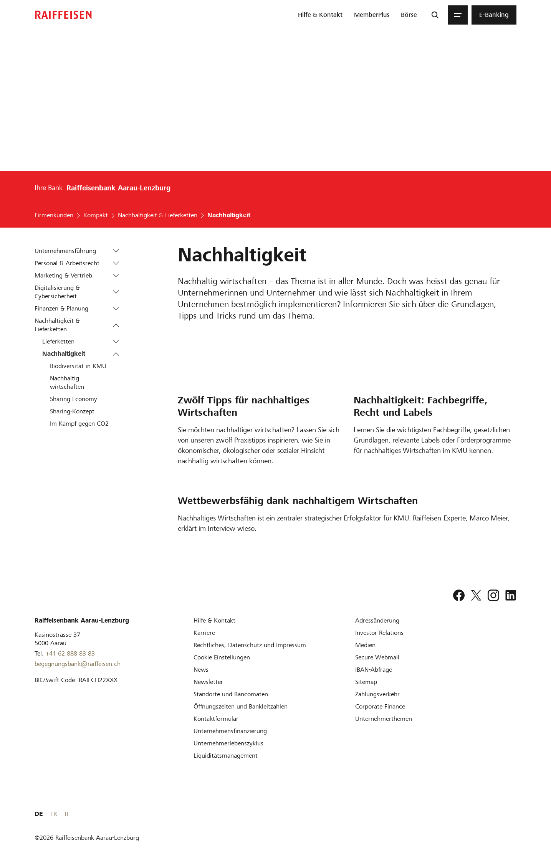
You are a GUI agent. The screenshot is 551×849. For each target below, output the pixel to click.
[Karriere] (204, 632)
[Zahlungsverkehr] (377, 694)
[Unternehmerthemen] (383, 718)
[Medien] (365, 645)
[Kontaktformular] (216, 718)
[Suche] (435, 15)
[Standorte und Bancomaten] (231, 694)
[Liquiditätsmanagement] (226, 755)
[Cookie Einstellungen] (222, 657)
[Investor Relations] (379, 632)
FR (501, 814)
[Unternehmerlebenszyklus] (228, 743)
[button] (116, 251)
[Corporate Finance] (380, 706)
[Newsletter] (208, 681)
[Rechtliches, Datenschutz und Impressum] (250, 645)
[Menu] (458, 15)
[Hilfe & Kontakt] (214, 620)
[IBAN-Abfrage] (373, 669)
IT (514, 814)
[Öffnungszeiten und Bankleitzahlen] (241, 706)
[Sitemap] (366, 681)
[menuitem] (320, 15)
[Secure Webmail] (377, 657)
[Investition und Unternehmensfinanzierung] (230, 731)
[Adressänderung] (377, 620)
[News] (201, 669)
